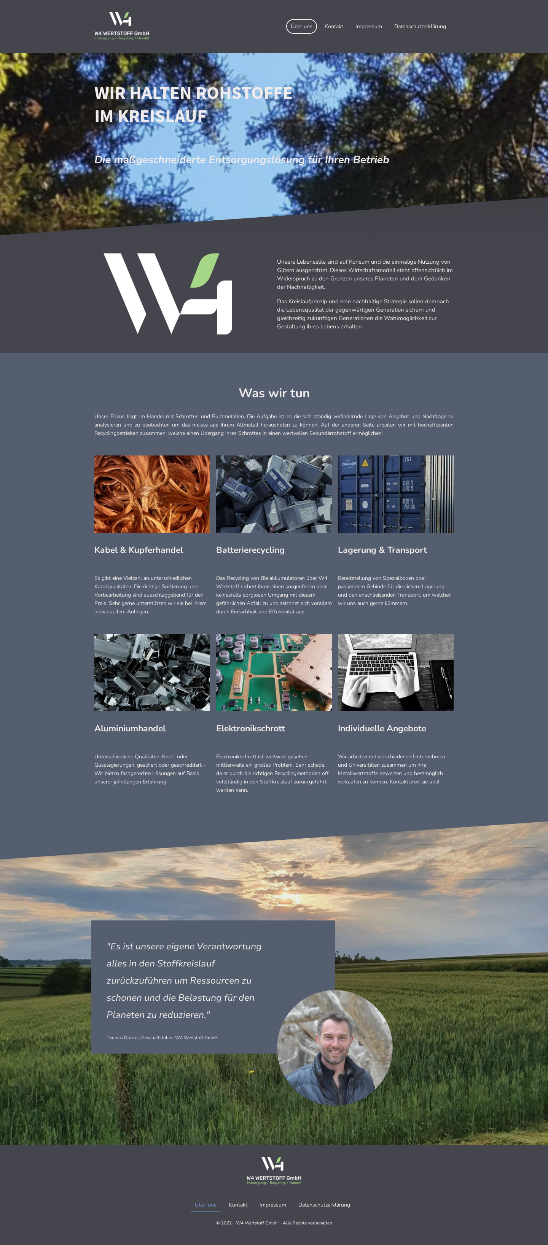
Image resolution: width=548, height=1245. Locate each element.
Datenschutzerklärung (420, 26)
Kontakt (334, 26)
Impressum (368, 26)
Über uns (301, 26)
